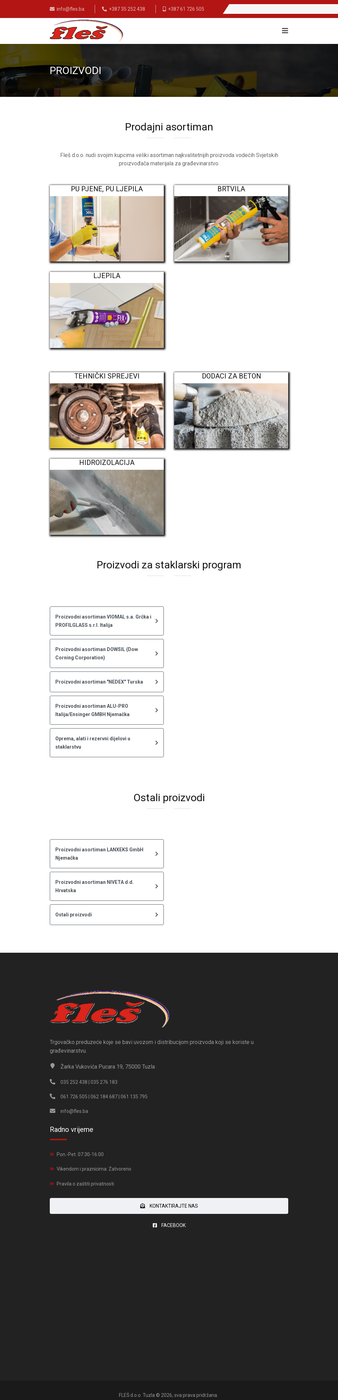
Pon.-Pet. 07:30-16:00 (80, 1154)
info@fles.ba (70, 9)
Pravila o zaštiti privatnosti (85, 1184)
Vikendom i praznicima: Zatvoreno (94, 1169)
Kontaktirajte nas (169, 1206)
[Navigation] (283, 31)
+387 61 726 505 (186, 9)
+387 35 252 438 (127, 9)
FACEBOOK (169, 1225)
